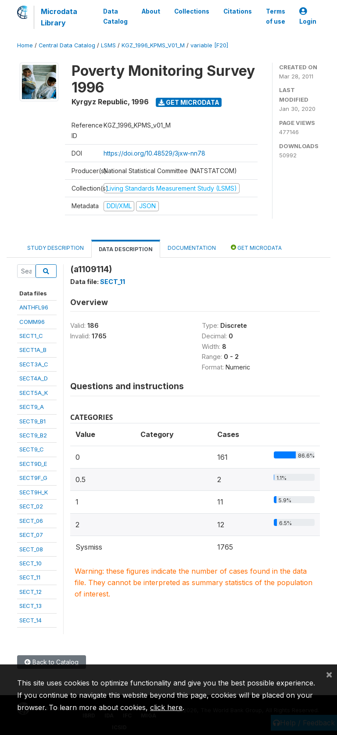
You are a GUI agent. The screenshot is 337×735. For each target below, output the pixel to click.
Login (307, 16)
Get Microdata (188, 102)
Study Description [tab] (55, 248)
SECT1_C (31, 335)
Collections (191, 11)
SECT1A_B (33, 349)
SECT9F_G (33, 477)
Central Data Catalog (67, 45)
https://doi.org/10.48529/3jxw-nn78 (154, 153)
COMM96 (32, 321)
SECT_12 (30, 591)
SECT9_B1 (32, 421)
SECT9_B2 (33, 435)
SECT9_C (31, 449)
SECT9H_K (33, 492)
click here (166, 707)
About (151, 11)
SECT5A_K (33, 392)
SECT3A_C (33, 364)
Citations (237, 11)
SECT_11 (29, 577)
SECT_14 (30, 620)
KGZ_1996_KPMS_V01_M (153, 45)
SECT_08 (31, 549)
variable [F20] (209, 45)
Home (25, 45)
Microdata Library (59, 17)
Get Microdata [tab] (256, 247)
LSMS (108, 45)
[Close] (329, 674)
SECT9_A (31, 406)
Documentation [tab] (192, 248)
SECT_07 (31, 534)
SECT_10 (30, 563)
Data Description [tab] (126, 249)
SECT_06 (31, 520)
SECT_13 (30, 605)
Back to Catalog (52, 662)
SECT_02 (31, 506)
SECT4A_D (33, 378)
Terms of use (275, 16)
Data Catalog (115, 16)
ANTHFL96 (33, 307)
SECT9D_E (33, 463)
